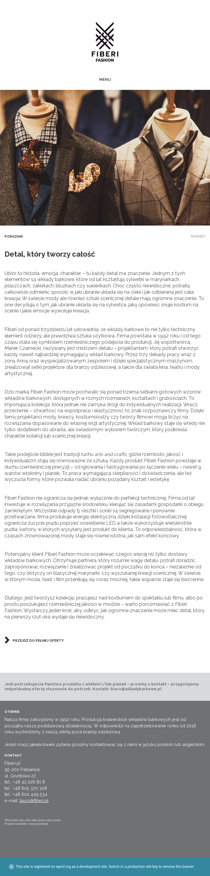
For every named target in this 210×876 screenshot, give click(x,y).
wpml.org (63, 867)
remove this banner (178, 867)
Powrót (198, 236)
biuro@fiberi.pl (34, 800)
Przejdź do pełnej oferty (38, 640)
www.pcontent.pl (38, 823)
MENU (105, 79)
